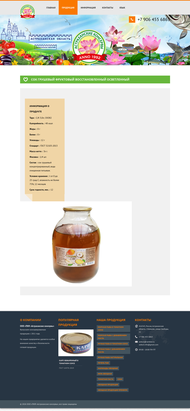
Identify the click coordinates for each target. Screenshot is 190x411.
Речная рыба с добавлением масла (111, 350)
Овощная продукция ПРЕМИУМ (112, 390)
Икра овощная (105, 373)
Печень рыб (103, 363)
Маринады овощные (108, 368)
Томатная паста (105, 379)
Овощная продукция (108, 384)
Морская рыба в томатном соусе (111, 328)
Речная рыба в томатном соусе (113, 343)
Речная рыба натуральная (110, 357)
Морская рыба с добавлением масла (112, 336)
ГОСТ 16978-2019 (66, 368)
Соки (119, 379)
